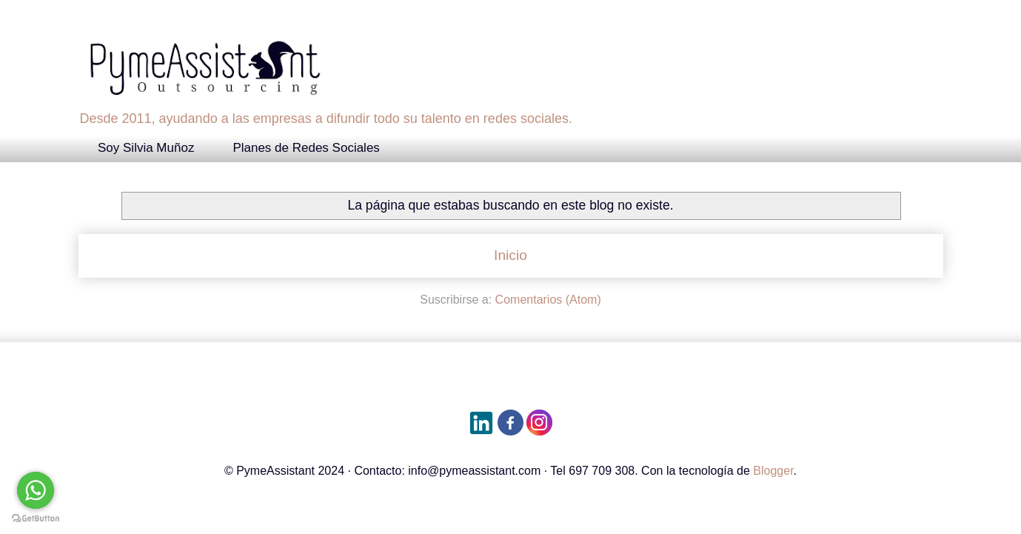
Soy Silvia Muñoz (146, 148)
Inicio (510, 255)
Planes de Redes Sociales (305, 148)
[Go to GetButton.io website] (35, 519)
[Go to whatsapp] (35, 490)
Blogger (773, 470)
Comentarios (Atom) (548, 299)
